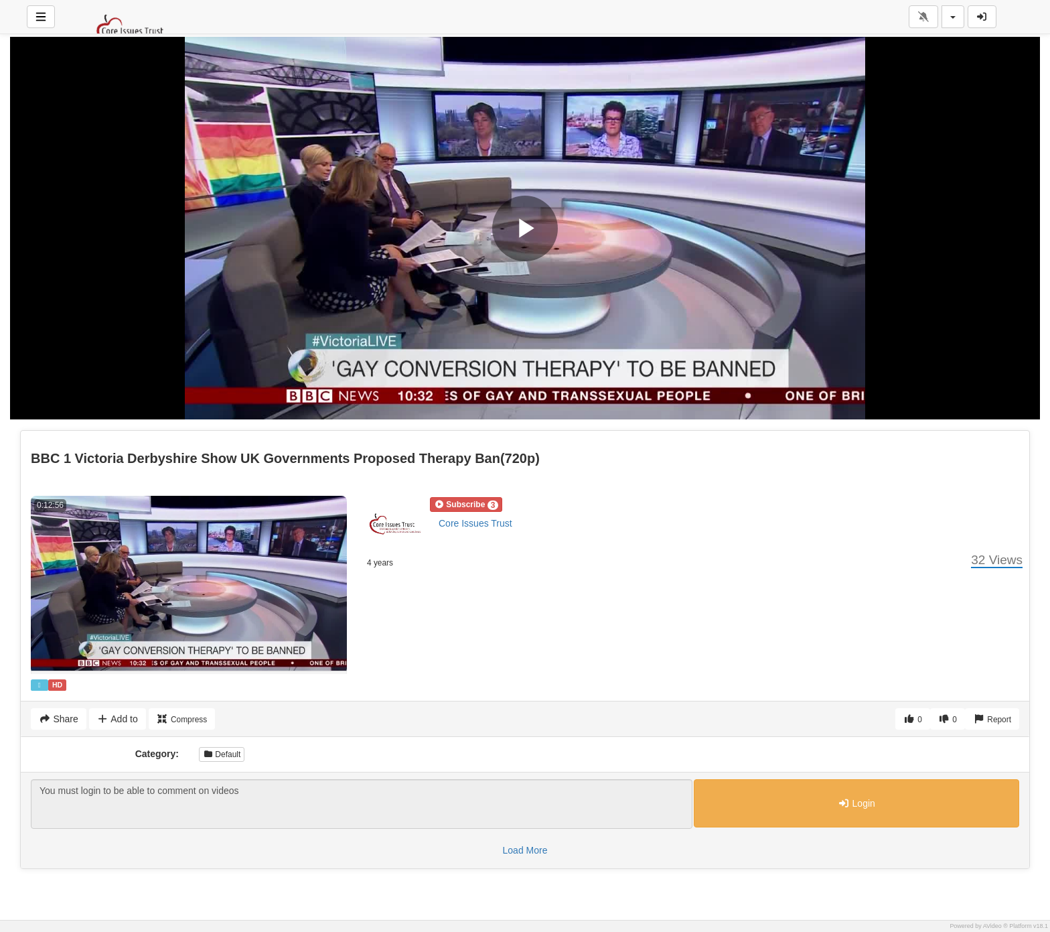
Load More (525, 850)
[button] (466, 504)
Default (221, 754)
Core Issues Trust (475, 523)
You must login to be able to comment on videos (361, 804)
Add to (117, 719)
